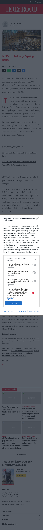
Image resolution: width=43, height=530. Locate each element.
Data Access (21, 311)
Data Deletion (8, 311)
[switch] (34, 265)
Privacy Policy (34, 311)
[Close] (38, 219)
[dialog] (21, 265)
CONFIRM (13, 303)
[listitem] (21, 259)
